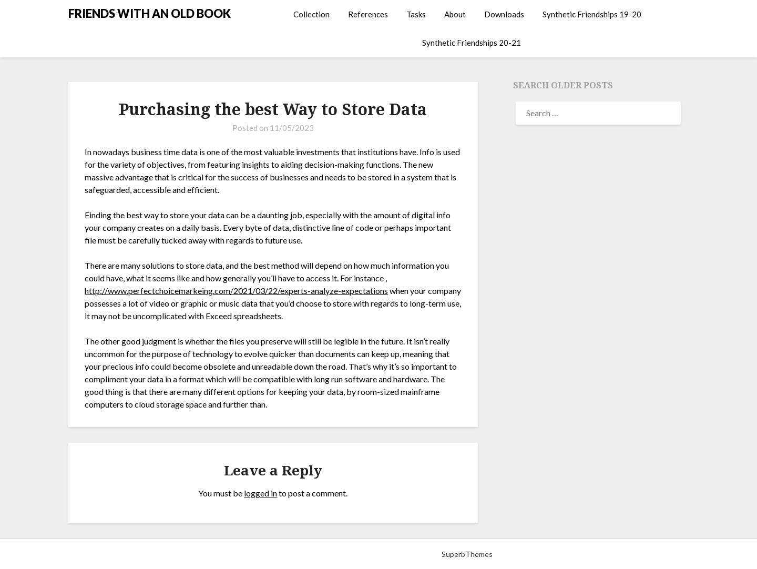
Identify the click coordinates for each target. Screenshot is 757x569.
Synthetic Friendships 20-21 (471, 42)
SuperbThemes (467, 554)
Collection (311, 14)
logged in (260, 493)
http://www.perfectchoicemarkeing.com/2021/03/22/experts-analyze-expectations (236, 291)
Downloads (504, 14)
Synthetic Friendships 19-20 (592, 14)
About (455, 14)
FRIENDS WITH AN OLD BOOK (149, 13)
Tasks (416, 14)
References (368, 14)
